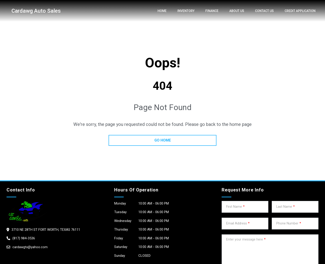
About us (236, 11)
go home (162, 140)
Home (162, 11)
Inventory (186, 11)
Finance (211, 11)
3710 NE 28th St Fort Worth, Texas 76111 (46, 230)
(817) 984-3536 (23, 238)
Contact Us (264, 11)
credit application (300, 11)
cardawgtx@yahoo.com (30, 247)
